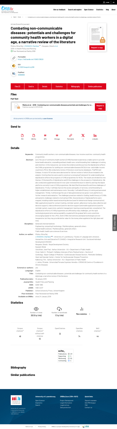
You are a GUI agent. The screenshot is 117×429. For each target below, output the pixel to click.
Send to (31, 86)
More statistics (81, 314)
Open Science (88, 9)
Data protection (66, 407)
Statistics (99, 9)
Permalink (70, 139)
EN (113, 2)
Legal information (67, 403)
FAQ (87, 405)
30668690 (21, 75)
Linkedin (95, 139)
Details (44, 86)
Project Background (67, 400)
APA (45, 139)
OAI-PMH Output (91, 403)
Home (19, 17)
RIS (22, 139)
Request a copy (97, 47)
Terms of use (29, 426)
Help (107, 9)
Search (38, 405)
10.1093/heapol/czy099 (26, 67)
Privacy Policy (42, 426)
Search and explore (74, 9)
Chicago (57, 139)
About (113, 9)
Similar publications (95, 86)
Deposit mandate (91, 400)
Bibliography (75, 86)
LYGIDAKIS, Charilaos (44, 237)
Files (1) (17, 86)
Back (14, 17)
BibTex (33, 139)
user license (48, 118)
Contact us (89, 407)
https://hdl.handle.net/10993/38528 (30, 59)
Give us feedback (59, 9)
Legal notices (65, 405)
